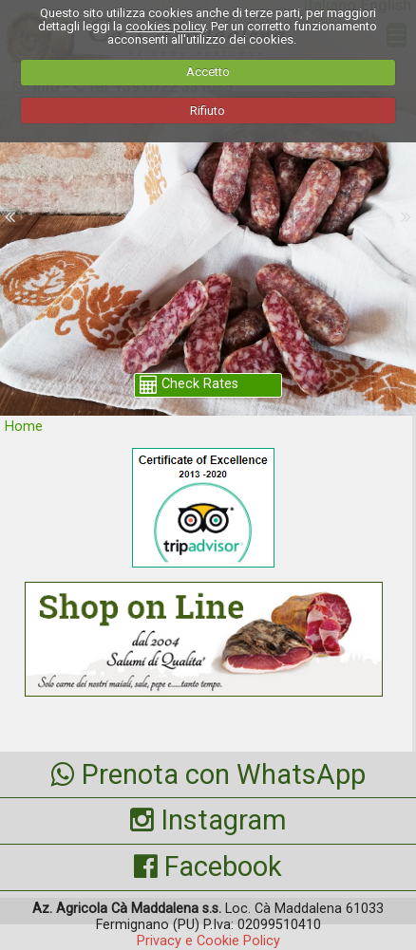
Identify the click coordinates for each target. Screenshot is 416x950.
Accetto (208, 72)
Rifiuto (207, 110)
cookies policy (165, 26)
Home (24, 427)
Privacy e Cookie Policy (208, 941)
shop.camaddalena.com (209, 191)
